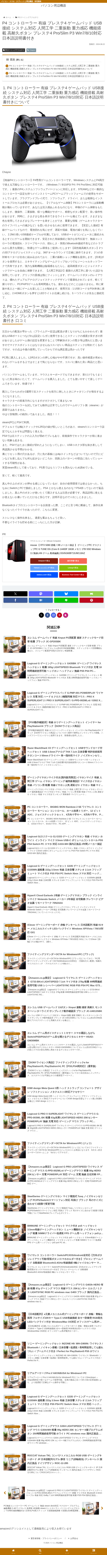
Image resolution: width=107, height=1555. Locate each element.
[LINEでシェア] (66, 607)
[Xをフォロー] (41, 621)
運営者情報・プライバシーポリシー (45, 1547)
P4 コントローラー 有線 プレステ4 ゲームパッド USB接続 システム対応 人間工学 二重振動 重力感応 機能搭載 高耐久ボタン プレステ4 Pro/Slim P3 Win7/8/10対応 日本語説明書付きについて (53, 68)
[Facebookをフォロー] (47, 621)
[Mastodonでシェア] (41, 600)
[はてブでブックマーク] (41, 607)
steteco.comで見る (42, 582)
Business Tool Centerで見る (69, 582)
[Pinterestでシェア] (92, 607)
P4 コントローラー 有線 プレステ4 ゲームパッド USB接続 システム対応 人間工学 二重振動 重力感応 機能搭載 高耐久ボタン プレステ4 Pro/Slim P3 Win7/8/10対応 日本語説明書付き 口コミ (53, 79)
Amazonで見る (43, 568)
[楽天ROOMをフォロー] (65, 621)
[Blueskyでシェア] (66, 600)
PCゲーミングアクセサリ (13, 50)
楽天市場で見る (69, 568)
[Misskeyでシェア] (92, 600)
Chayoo (31, 50)
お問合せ (73, 1547)
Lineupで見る (69, 575)
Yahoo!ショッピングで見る (42, 575)
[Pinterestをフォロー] (59, 621)
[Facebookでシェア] (15, 607)
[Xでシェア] (15, 600)
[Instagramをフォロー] (53, 621)
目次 (10, 59)
